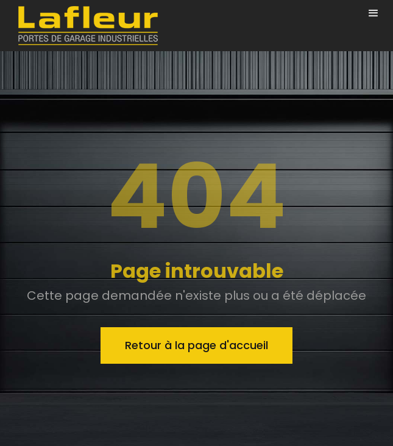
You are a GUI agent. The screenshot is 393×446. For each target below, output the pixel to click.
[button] (373, 13)
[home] (85, 25)
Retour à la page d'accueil (196, 345)
